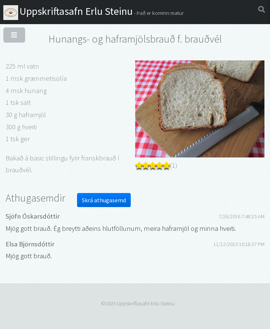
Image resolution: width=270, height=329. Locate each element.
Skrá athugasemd (104, 200)
